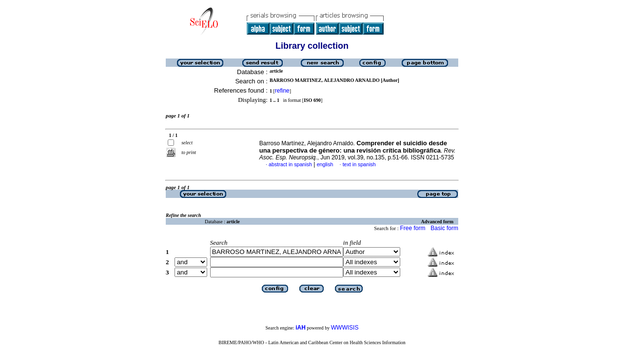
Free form (412, 228)
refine (282, 90)
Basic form (444, 228)
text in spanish (359, 164)
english (325, 164)
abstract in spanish (290, 164)
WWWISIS (345, 327)
